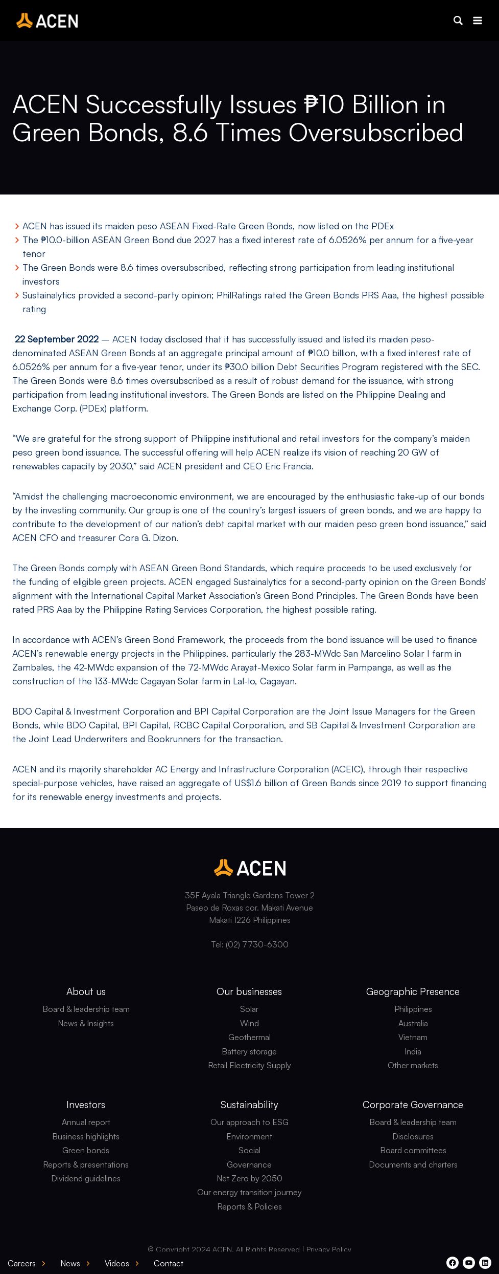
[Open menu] (477, 20)
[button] (458, 20)
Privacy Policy (328, 1249)
